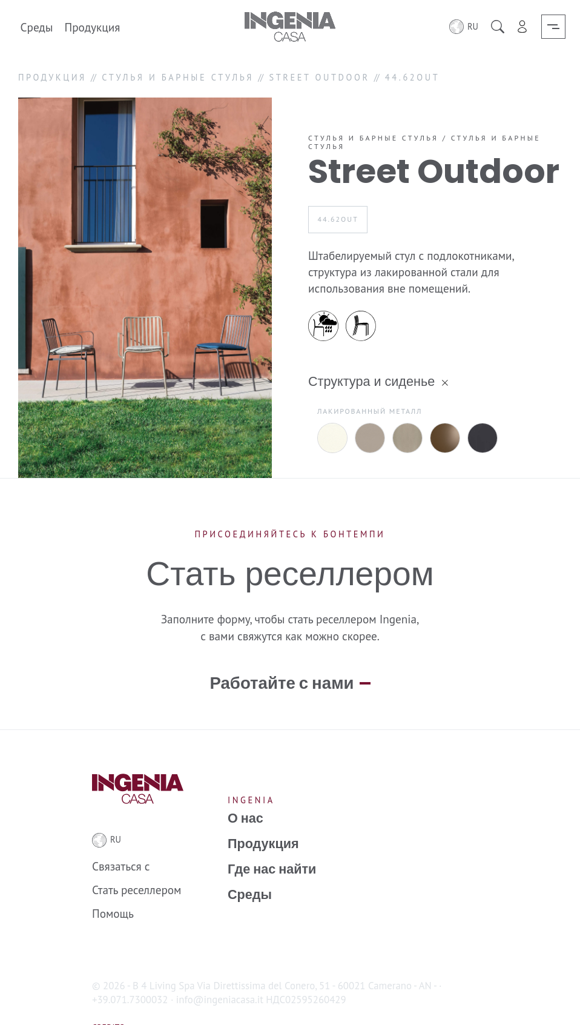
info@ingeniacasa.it (219, 976)
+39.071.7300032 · (132, 976)
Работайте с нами (281, 661)
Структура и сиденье (371, 381)
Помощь (113, 890)
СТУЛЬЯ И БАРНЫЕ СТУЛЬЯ (178, 77)
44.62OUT (337, 219)
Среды (37, 26)
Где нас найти (272, 847)
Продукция (92, 26)
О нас (245, 795)
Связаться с (121, 843)
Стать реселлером (136, 867)
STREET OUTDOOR (319, 77)
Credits (108, 1004)
